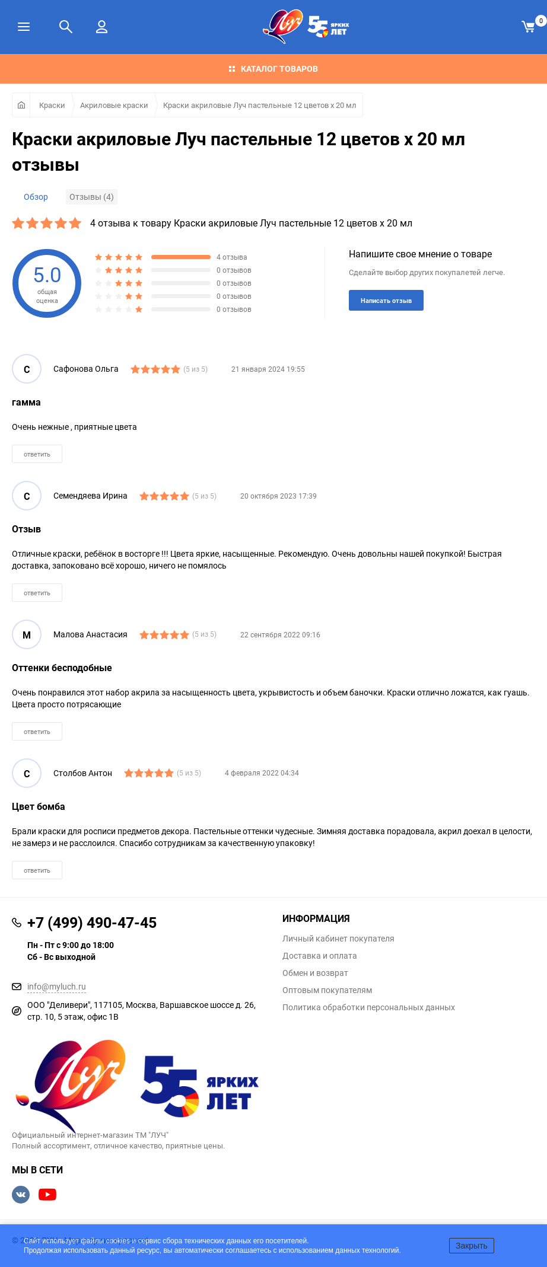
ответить (37, 453)
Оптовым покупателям (327, 990)
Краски (52, 105)
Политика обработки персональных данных (368, 1007)
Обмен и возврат (315, 973)
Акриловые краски (114, 105)
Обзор (36, 196)
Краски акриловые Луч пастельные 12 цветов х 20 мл (260, 105)
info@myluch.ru (56, 986)
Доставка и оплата (319, 956)
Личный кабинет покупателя (338, 938)
